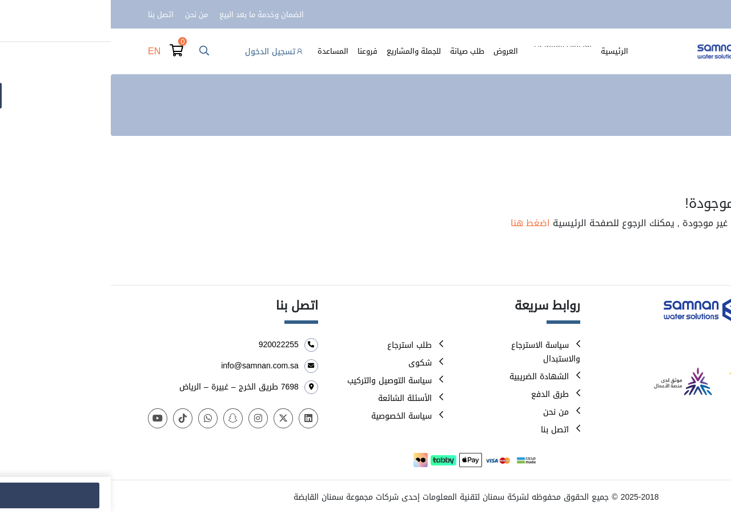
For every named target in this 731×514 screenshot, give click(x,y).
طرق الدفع (439, 394)
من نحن (85, 14)
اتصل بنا (50, 14)
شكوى (309, 363)
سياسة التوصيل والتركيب (278, 380)
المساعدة (222, 51)
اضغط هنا (419, 223)
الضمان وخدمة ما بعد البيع (151, 14)
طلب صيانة (356, 51)
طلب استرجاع (298, 345)
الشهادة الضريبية (428, 376)
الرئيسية (503, 51)
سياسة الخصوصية (290, 416)
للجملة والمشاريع (303, 51)
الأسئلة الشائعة (294, 398)
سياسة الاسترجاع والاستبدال (434, 352)
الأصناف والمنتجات (452, 51)
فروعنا (257, 51)
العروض (395, 51)
